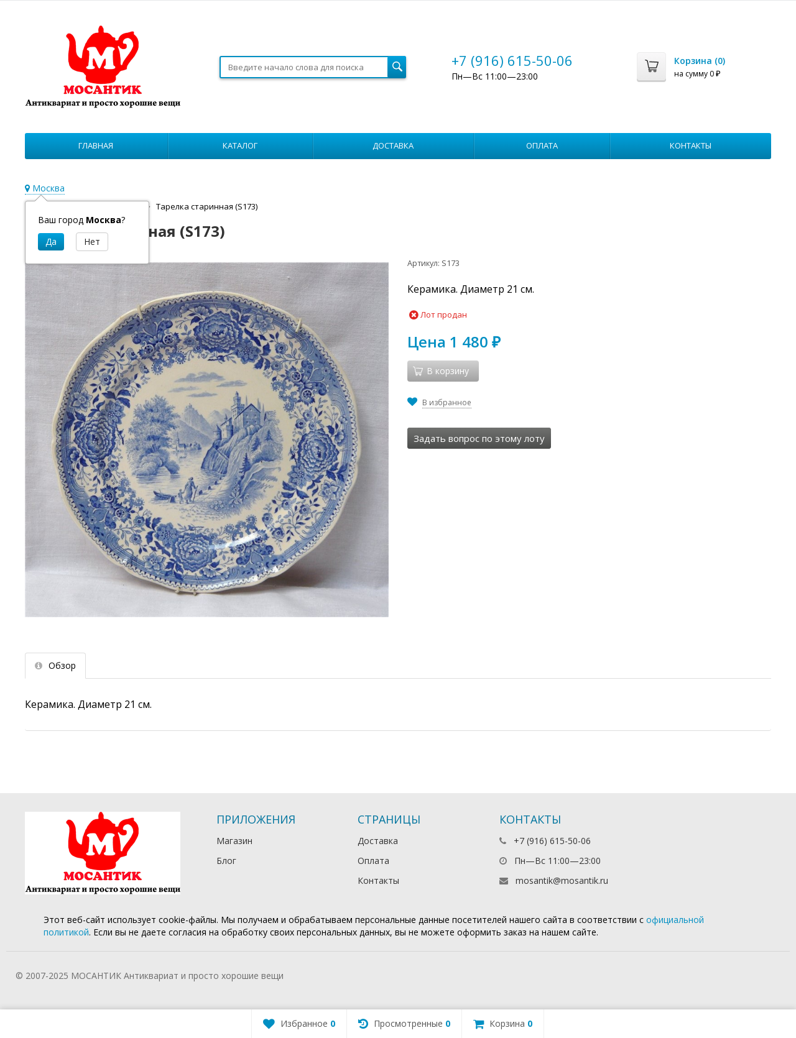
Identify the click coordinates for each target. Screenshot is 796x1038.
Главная (95, 145)
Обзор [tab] (55, 665)
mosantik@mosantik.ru (562, 880)
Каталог (240, 145)
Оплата (542, 145)
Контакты (690, 145)
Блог (226, 860)
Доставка (393, 145)
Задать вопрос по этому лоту (479, 438)
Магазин (234, 841)
